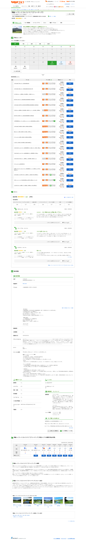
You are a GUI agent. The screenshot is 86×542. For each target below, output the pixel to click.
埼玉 (21, 515)
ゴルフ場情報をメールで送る (66, 431)
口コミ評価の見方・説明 (69, 197)
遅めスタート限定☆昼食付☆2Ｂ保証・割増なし (23, 131)
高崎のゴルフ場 (33, 9)
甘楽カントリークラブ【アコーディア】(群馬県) (17, 505)
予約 (70, 83)
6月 (15, 43)
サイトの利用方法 (57, 538)
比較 (12, 79)
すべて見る (70, 257)
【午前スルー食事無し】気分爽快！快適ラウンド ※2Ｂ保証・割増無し (27, 110)
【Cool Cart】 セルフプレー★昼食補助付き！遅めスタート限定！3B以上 (27, 147)
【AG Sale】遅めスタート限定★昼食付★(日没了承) (23, 88)
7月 (23, 43)
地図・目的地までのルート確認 (67, 307)
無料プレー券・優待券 (36, 6)
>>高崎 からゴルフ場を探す (18, 516)
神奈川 (28, 515)
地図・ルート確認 (52, 16)
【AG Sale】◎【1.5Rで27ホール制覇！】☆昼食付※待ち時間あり (26, 174)
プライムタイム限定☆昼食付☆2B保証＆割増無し (23, 137)
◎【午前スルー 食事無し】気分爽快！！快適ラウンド (24, 94)
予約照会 (67, 6)
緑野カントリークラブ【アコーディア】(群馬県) (48, 505)
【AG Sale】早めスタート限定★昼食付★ (21, 83)
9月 (40, 43)
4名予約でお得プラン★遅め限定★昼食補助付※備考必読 (24, 99)
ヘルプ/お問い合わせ (71, 538)
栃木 (16, 515)
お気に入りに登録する (53, 431)
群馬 (18, 515)
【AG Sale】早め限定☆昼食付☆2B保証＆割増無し (23, 126)
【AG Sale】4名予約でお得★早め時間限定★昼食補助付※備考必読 (26, 104)
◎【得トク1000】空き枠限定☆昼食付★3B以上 (22, 142)
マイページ (73, 6)
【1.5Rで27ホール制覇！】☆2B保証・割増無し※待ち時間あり (25, 185)
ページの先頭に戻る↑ (71, 521)
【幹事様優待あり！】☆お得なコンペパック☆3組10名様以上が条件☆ (27, 121)
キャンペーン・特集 (26, 6)
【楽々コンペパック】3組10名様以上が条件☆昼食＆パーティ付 (25, 180)
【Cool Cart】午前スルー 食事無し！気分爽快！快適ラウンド (25, 158)
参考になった (65, 222)
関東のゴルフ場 (20, 9)
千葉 (23, 515)
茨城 (13, 515)
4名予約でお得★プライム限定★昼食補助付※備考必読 (24, 115)
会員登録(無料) (67, 4)
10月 (48, 43)
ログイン (73, 4)
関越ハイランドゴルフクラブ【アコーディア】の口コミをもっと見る (60, 265)
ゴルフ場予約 (16, 6)
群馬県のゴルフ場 (26, 9)
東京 (25, 515)
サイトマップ (63, 538)
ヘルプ (57, 1)
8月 (32, 43)
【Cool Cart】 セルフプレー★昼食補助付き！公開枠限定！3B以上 (26, 153)
